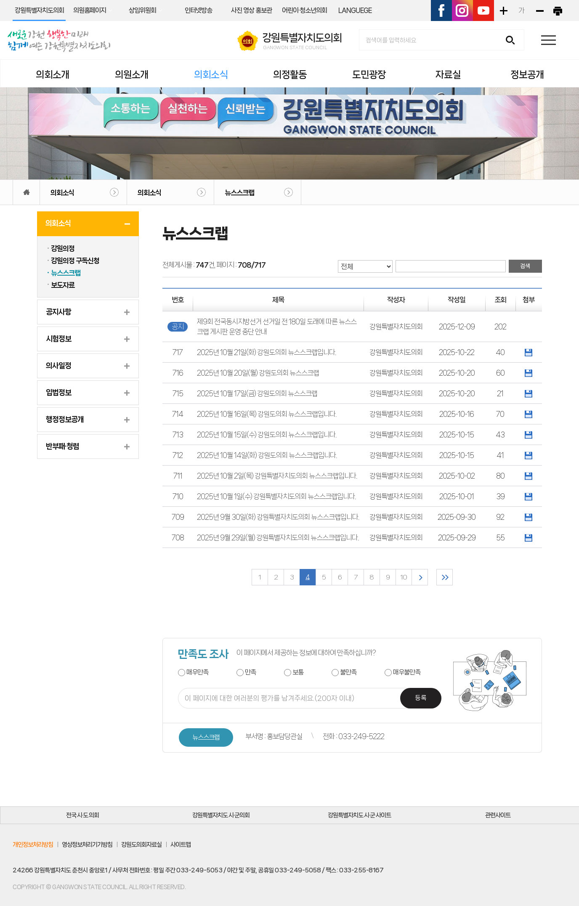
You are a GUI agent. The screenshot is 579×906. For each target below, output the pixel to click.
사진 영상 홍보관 (251, 10)
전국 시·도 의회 (82, 815)
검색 (513, 40)
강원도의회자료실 (141, 844)
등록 (421, 698)
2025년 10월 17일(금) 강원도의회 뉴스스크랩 (257, 393)
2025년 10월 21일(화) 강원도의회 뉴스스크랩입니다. (266, 352)
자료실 (448, 74)
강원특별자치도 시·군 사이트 (359, 815)
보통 (297, 672)
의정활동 (290, 74)
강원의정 (62, 248)
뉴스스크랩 (239, 192)
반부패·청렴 (62, 446)
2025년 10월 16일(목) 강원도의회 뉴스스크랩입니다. (266, 414)
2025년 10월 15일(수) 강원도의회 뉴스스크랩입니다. (266, 434)
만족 (250, 672)
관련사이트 (497, 815)
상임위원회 (142, 10)
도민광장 (369, 74)
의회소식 (211, 74)
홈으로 (26, 192)
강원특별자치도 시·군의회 (221, 815)
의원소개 (132, 74)
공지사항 (58, 312)
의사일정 (58, 365)
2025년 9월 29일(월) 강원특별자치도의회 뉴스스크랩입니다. (278, 537)
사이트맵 (180, 844)
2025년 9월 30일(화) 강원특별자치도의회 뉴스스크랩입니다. (278, 517)
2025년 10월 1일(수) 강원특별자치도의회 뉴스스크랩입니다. (276, 496)
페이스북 (441, 10)
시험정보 (58, 338)
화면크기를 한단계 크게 (503, 10)
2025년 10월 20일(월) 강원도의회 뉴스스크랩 (258, 373)
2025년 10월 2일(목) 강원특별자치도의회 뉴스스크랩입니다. (277, 475)
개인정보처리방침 (33, 844)
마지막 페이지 (444, 577)
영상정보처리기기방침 (87, 844)
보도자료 (62, 285)
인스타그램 (462, 10)
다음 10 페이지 (420, 577)
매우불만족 (406, 672)
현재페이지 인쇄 (557, 10)
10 (403, 577)
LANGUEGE (355, 10)
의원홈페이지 (89, 10)
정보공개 (527, 74)
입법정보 (58, 392)
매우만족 (197, 672)
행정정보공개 (65, 419)
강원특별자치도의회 (39, 10)
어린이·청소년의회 (304, 10)
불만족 (348, 672)
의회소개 (52, 74)
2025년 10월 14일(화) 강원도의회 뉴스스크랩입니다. (267, 455)
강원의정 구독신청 (75, 260)
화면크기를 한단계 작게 (539, 10)
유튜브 (483, 10)
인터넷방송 (198, 10)
